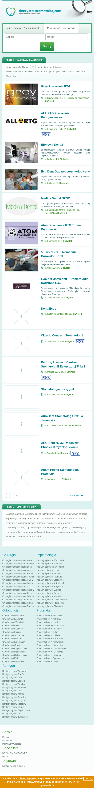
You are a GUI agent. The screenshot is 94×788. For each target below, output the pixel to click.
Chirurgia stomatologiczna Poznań (18, 573)
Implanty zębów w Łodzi (48, 570)
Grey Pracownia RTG (55, 86)
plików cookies (26, 778)
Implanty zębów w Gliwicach (50, 606)
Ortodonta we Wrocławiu (13, 622)
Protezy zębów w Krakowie (49, 619)
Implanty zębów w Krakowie (49, 563)
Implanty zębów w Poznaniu (49, 577)
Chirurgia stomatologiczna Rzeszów (19, 590)
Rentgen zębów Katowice (14, 697)
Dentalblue (48, 308)
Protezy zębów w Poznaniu (49, 629)
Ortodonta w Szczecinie (13, 635)
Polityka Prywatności (12, 744)
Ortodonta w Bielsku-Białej (14, 655)
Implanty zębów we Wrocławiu (51, 567)
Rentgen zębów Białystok (14, 700)
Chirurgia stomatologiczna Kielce (17, 603)
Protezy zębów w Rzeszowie (50, 652)
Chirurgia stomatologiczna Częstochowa (21, 593)
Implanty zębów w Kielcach (49, 596)
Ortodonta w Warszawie (13, 615)
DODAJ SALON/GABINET (14, 753)
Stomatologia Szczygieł (57, 389)
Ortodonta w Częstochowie (14, 648)
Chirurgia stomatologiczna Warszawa (19, 560)
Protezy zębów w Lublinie (48, 635)
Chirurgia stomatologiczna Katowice (19, 580)
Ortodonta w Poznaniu (12, 638)
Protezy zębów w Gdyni (47, 661)
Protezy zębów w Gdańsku (49, 632)
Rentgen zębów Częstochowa (16, 710)
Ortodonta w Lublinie (12, 632)
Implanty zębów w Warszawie (50, 560)
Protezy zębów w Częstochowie (51, 648)
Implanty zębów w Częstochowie (52, 599)
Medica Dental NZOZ (55, 198)
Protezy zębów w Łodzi (47, 622)
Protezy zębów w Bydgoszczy (50, 658)
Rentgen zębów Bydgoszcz (15, 717)
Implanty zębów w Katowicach (50, 583)
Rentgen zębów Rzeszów (14, 704)
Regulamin (7, 740)
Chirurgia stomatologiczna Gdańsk (18, 577)
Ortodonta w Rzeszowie (13, 661)
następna (74, 495)
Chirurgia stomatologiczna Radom (18, 606)
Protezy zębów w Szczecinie (50, 638)
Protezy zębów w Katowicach (50, 642)
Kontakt (6, 737)
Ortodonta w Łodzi (10, 625)
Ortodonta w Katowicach (13, 642)
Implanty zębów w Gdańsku (49, 573)
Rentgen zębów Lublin (12, 690)
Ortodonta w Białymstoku (14, 652)
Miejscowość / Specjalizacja (61, 28)
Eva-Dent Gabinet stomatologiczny (65, 171)
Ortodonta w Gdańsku (12, 629)
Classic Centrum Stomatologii (62, 335)
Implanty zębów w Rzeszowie (50, 603)
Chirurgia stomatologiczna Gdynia (18, 596)
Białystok (49, 101)
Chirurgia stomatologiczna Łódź (17, 567)
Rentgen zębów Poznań (13, 694)
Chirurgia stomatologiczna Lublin (17, 583)
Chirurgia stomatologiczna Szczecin (19, 586)
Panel (5, 756)
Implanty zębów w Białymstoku (51, 586)
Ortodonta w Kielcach (12, 658)
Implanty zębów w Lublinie (49, 590)
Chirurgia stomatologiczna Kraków (18, 563)
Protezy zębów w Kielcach (49, 655)
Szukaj (47, 46)
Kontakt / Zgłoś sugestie (13, 766)
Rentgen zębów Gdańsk (13, 681)
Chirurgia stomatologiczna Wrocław (18, 570)
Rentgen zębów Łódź (12, 677)
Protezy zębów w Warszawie (50, 615)
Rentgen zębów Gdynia (13, 707)
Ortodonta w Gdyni (11, 645)
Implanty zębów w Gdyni (48, 593)
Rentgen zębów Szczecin (14, 687)
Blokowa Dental (52, 144)
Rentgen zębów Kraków (13, 674)
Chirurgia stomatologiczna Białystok (19, 599)
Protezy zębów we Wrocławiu (50, 625)
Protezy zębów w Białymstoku (50, 645)
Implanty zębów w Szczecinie (50, 580)
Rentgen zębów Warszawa (14, 671)
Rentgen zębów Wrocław (14, 684)
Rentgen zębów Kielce (12, 713)
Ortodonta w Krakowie (12, 619)
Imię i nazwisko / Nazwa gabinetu (23, 28)
